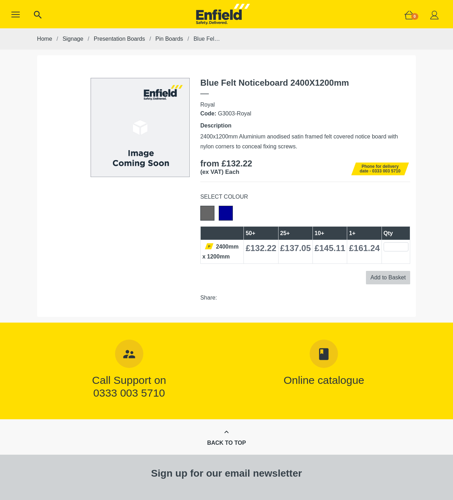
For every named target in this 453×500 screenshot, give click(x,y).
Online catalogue (323, 380)
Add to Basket (388, 277)
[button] (15, 14)
